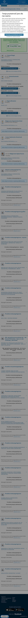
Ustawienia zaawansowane (13, 36)
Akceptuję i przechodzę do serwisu (14, 34)
